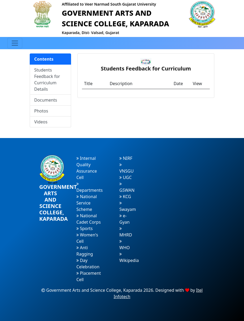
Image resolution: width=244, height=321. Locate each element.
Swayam (127, 206)
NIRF (125, 158)
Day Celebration (87, 263)
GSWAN (126, 187)
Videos (40, 122)
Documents (45, 100)
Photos (41, 111)
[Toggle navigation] (14, 43)
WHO (124, 245)
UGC (125, 177)
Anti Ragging (84, 251)
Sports (84, 228)
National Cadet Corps (88, 219)
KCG (125, 196)
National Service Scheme (86, 203)
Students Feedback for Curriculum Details (47, 79)
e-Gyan (124, 219)
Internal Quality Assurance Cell (86, 167)
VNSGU (126, 168)
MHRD (125, 232)
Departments (89, 187)
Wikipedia (129, 257)
